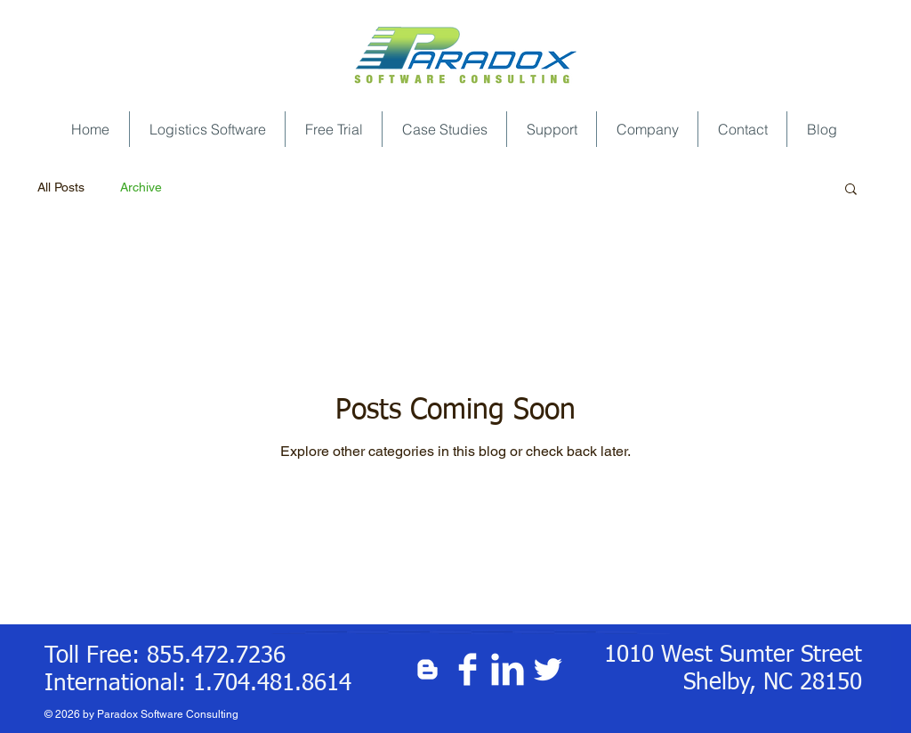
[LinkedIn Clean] (507, 669)
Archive (141, 187)
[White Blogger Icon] (427, 669)
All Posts (61, 187)
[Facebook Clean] (467, 669)
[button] (850, 190)
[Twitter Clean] (547, 669)
